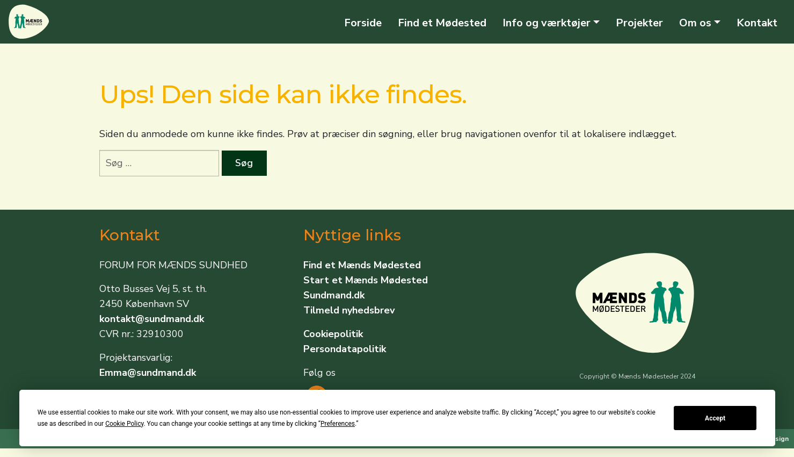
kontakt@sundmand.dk (151, 318)
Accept (715, 418)
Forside (363, 23)
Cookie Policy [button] (124, 423)
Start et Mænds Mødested (365, 280)
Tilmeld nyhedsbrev (349, 310)
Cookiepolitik (333, 333)
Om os (695, 23)
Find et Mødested (442, 23)
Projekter (639, 23)
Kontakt (757, 23)
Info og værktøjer (546, 23)
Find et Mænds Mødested (362, 265)
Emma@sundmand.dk (147, 372)
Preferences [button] (337, 423)
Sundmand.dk (334, 295)
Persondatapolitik (344, 348)
